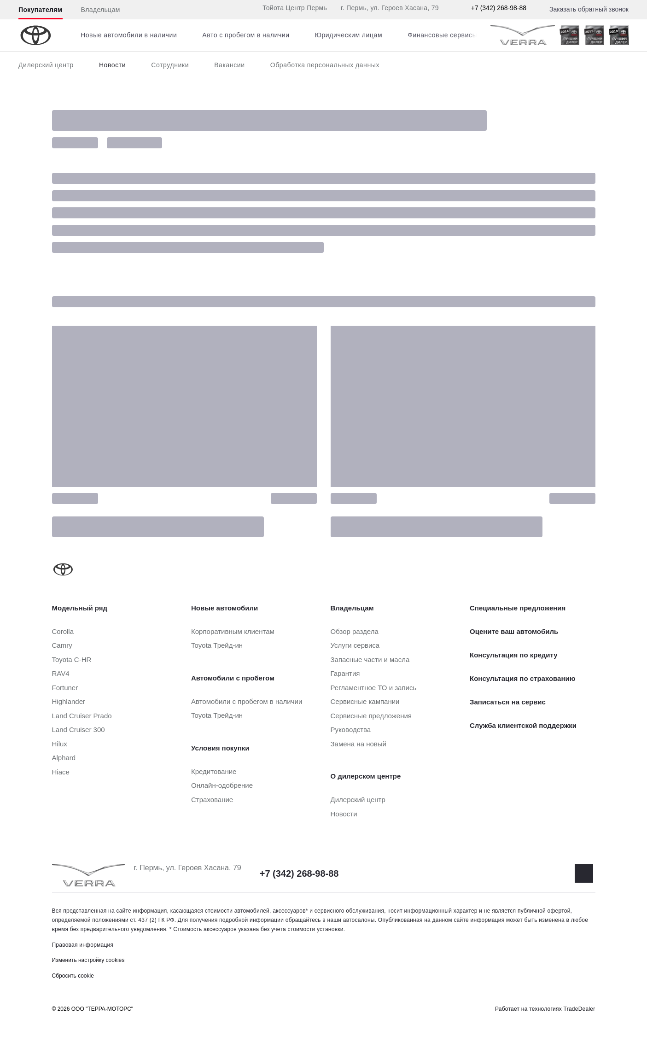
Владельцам (100, 9)
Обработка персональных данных (324, 65)
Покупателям (40, 9)
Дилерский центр (46, 65)
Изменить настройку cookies (88, 960)
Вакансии (229, 65)
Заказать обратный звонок (589, 9)
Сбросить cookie (73, 976)
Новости (112, 65)
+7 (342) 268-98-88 (498, 8)
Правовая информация (83, 945)
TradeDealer (579, 1009)
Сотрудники (170, 65)
